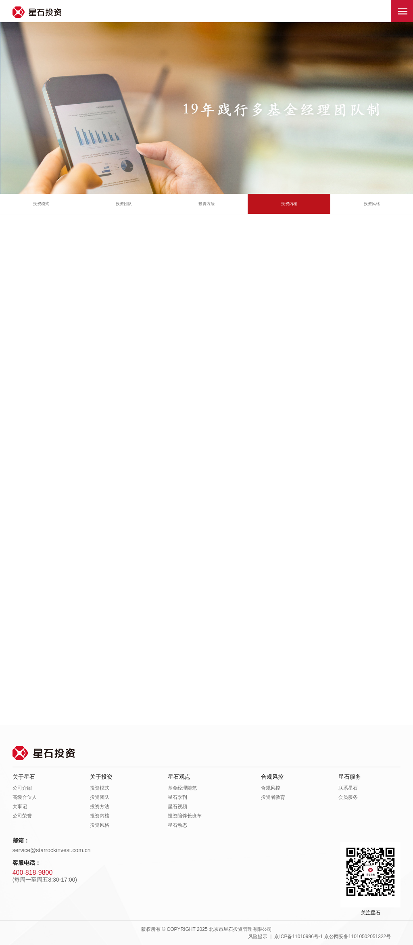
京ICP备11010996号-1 (298, 936)
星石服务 (349, 776)
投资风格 (372, 203)
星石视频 (177, 806)
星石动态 (177, 825)
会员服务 (348, 797)
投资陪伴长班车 (185, 816)
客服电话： (27, 862)
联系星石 (348, 788)
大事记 (20, 806)
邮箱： (21, 840)
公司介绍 (22, 788)
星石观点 (179, 776)
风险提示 (257, 936)
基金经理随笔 (182, 788)
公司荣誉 (22, 816)
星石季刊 (177, 797)
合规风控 (272, 776)
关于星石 (24, 776)
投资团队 (124, 203)
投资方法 (206, 203)
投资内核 (289, 203)
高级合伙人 (25, 797)
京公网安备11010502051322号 (357, 936)
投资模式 (41, 203)
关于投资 (101, 776)
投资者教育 (273, 797)
